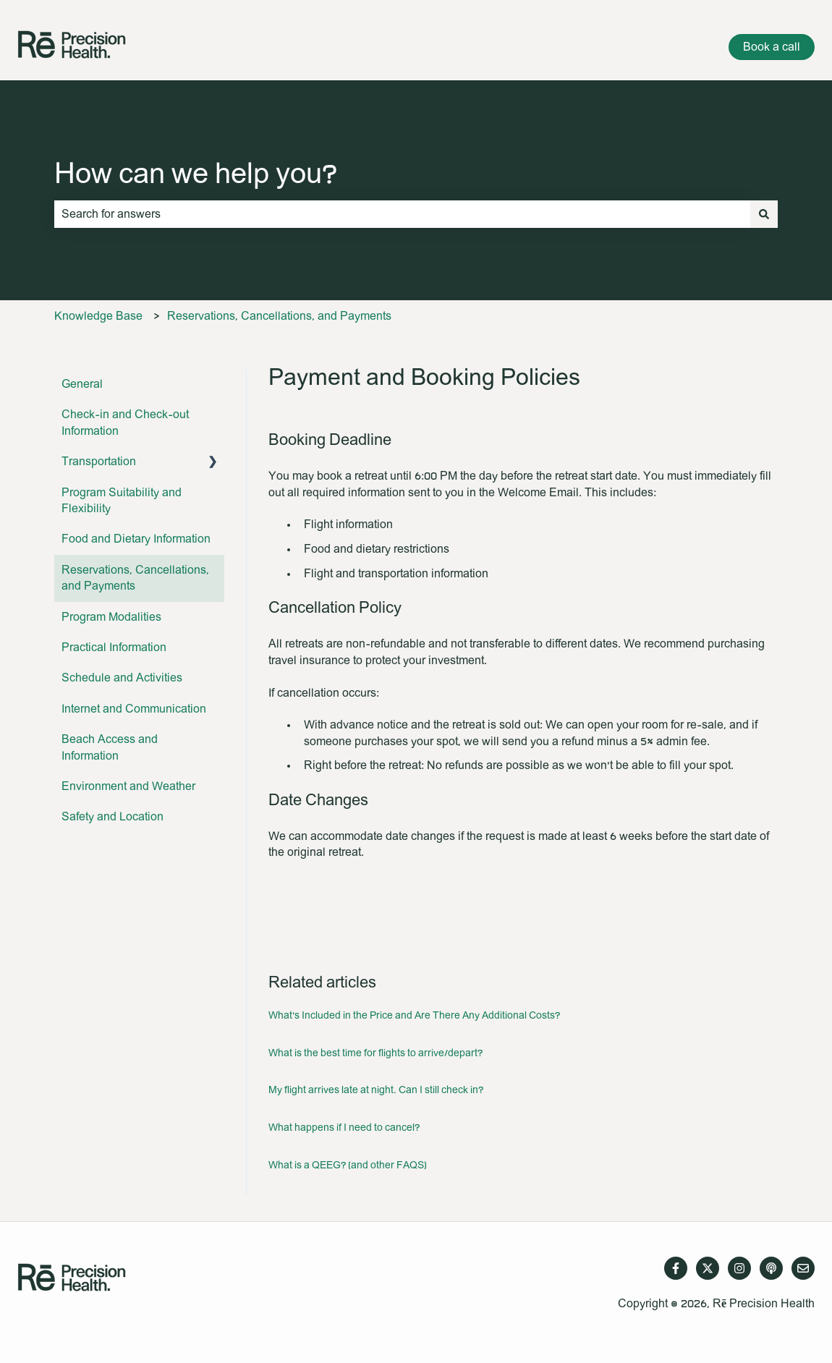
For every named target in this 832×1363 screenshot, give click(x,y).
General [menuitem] (82, 384)
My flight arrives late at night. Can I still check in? (375, 1090)
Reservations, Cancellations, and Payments (279, 316)
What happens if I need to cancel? (344, 1128)
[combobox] (402, 214)
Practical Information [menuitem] (113, 647)
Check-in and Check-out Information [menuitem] (125, 422)
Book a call (771, 47)
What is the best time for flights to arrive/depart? (375, 1053)
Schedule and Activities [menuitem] (121, 678)
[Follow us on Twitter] (707, 1268)
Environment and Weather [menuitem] (128, 786)
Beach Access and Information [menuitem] (109, 747)
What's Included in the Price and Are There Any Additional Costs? (414, 1016)
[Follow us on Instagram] (739, 1268)
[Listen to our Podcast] (771, 1268)
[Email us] (803, 1268)
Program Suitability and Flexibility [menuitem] (121, 500)
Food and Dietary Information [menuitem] (136, 539)
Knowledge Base (98, 316)
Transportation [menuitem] (98, 461)
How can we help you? (195, 174)
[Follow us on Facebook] (675, 1268)
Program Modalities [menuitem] (111, 617)
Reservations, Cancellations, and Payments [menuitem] (135, 578)
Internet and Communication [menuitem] (133, 709)
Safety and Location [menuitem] (112, 817)
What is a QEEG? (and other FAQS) (347, 1165)
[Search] (764, 214)
